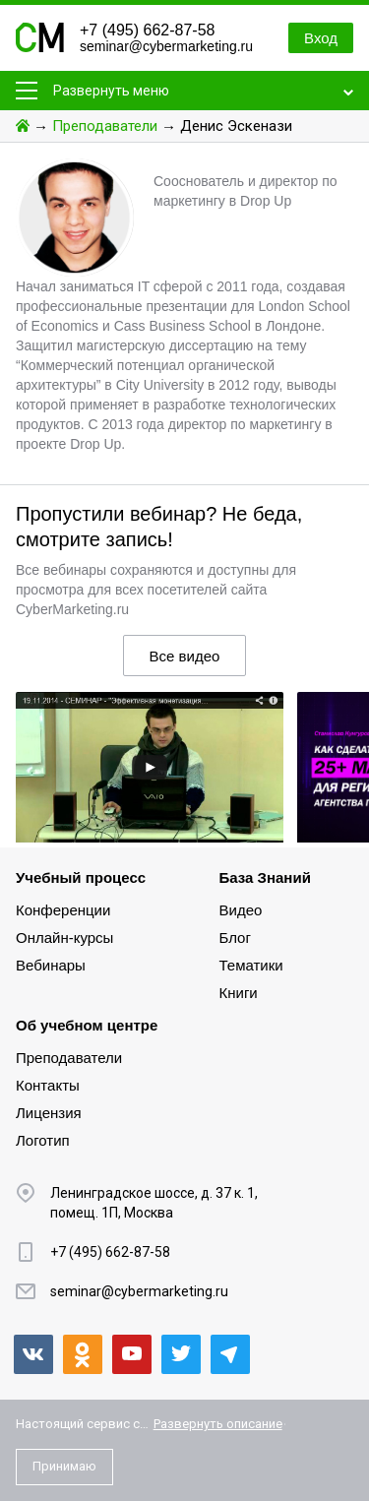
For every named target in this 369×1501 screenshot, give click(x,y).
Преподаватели (104, 126)
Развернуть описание (218, 1423)
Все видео (185, 656)
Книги (238, 992)
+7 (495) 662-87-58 (147, 30)
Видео (241, 910)
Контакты (48, 1085)
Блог (235, 937)
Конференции (63, 910)
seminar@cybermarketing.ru (166, 46)
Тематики (251, 965)
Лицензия (49, 1112)
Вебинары (51, 965)
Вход (321, 38)
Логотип (43, 1140)
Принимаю (64, 1466)
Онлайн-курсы (64, 937)
